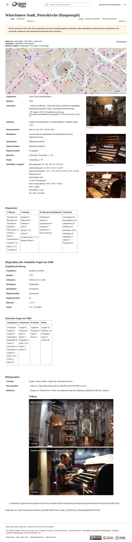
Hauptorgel (24, 46)
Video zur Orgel (36, 386)
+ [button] (8, 51)
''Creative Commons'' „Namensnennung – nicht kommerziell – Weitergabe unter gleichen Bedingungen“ (75, 531)
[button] (7, 5)
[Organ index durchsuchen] (67, 5)
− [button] (8, 54)
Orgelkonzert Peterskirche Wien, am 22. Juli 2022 (52, 451)
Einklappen (121, 42)
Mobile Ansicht (51, 537)
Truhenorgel (44, 46)
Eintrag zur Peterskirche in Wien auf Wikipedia (49, 390)
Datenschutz (10, 537)
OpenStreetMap (113, 93)
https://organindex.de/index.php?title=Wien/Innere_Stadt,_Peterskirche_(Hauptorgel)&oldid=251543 (59, 510)
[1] (30, 116)
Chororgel (34, 46)
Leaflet (103, 93)
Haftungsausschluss (37, 537)
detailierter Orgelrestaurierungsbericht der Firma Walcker (34, 503)
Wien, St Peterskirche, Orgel (42, 402)
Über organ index (22, 537)
